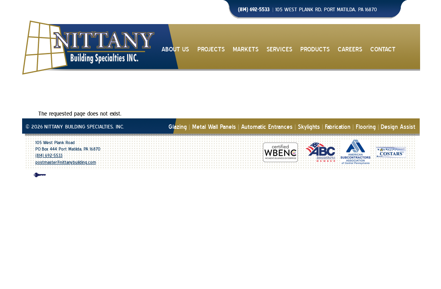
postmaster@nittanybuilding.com (65, 162)
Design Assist (398, 127)
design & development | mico (228, 176)
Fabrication (338, 127)
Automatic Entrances (267, 127)
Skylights (309, 127)
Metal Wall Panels (214, 127)
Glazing (177, 127)
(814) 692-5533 (49, 155)
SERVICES (279, 49)
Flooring (366, 127)
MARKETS (245, 49)
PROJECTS (211, 49)
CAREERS (350, 49)
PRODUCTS (315, 49)
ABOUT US (175, 49)
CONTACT (383, 49)
